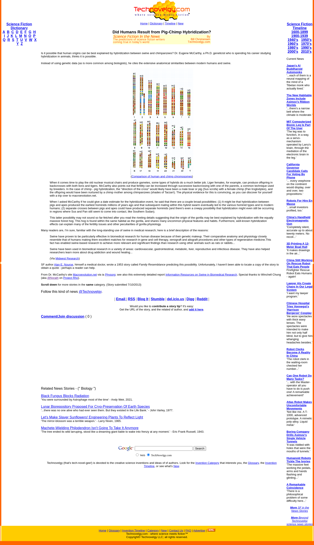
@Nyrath (53, 277)
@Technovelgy (90, 291)
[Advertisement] (18, 114)
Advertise (199, 530)
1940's (293, 40)
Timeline (170, 23)
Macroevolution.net (85, 274)
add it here (196, 309)
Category (153, 530)
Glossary (253, 462)
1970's (306, 44)
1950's (306, 40)
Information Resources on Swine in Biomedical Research (201, 274)
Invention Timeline (133, 530)
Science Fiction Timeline (299, 26)
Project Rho (70, 277)
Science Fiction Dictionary (19, 26)
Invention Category (207, 462)
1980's (293, 48)
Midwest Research (67, 258)
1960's (293, 44)
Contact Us (176, 530)
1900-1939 (299, 36)
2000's (293, 51)
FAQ (188, 530)
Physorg (110, 274)
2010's (306, 51)
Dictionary (156, 23)
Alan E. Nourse (63, 264)
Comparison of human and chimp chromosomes (162, 176)
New (180, 23)
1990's (306, 48)
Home (144, 23)
